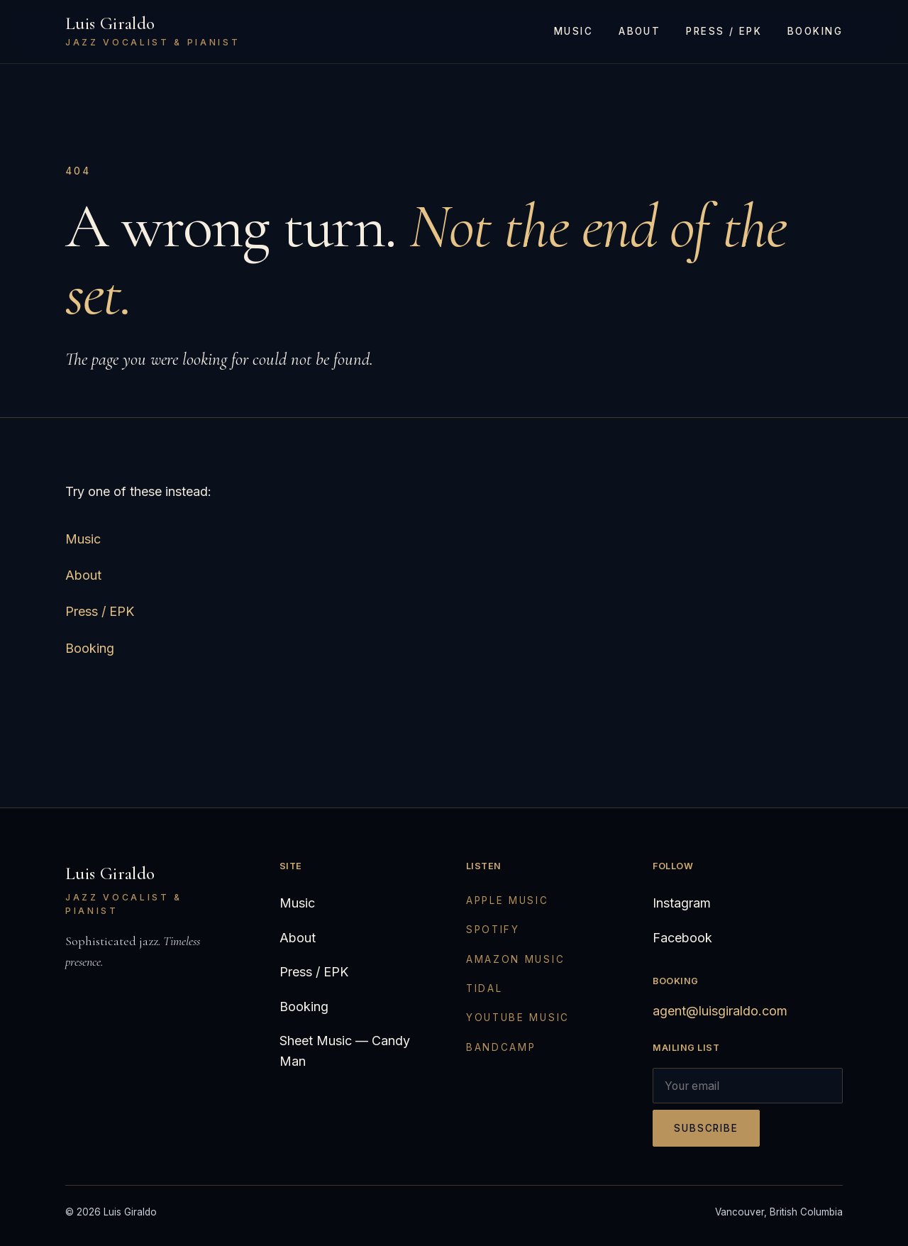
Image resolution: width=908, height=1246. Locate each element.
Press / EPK (724, 31)
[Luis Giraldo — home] (152, 32)
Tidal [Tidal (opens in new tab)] (484, 988)
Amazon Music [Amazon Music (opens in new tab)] (515, 959)
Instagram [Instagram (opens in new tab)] (682, 902)
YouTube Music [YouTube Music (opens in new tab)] (518, 1017)
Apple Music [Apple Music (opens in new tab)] (507, 900)
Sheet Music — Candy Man (344, 1051)
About (639, 31)
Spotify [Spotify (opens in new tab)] (493, 929)
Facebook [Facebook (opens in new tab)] (682, 937)
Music (573, 31)
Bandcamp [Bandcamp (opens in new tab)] (501, 1047)
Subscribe (706, 1128)
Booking (815, 31)
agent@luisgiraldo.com (720, 1010)
